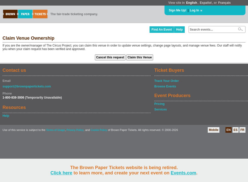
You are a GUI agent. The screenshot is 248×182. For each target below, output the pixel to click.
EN (228, 130)
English (191, 3)
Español (206, 3)
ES (236, 130)
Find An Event (162, 29)
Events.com (183, 172)
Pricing (159, 104)
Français (224, 3)
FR (242, 130)
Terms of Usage (55, 130)
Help (179, 29)
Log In (194, 10)
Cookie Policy (99, 130)
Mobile (213, 130)
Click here (61, 172)
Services (160, 109)
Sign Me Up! (177, 10)
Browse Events (165, 86)
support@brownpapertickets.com (27, 86)
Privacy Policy (75, 130)
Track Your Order (166, 81)
